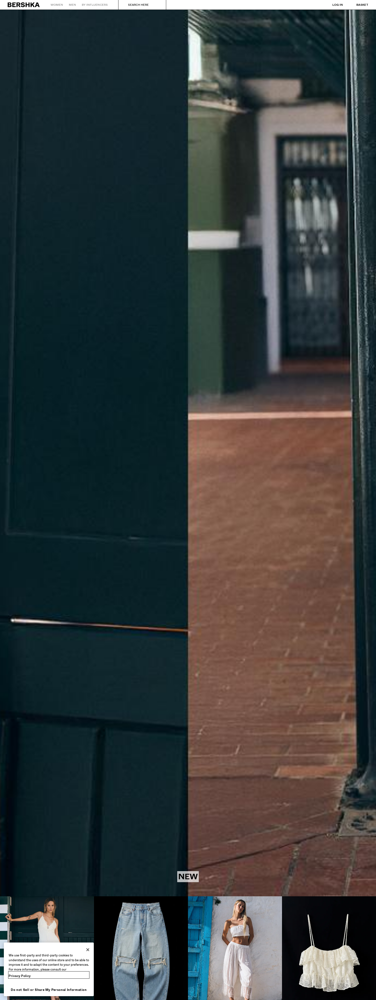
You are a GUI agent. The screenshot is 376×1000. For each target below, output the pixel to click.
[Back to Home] (24, 5)
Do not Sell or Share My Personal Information (49, 990)
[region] (49, 969)
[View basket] (357, 5)
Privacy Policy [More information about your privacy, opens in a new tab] (20, 976)
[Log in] (333, 5)
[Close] (87, 949)
